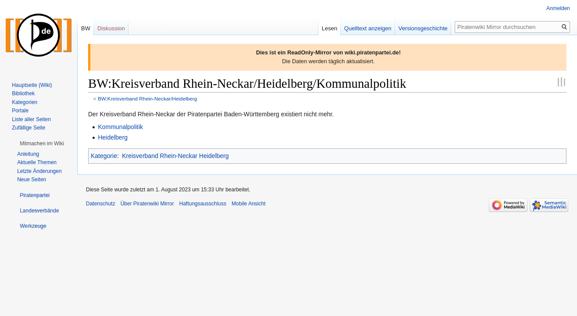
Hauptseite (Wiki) (32, 85)
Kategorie (104, 155)
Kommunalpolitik (120, 126)
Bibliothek (23, 93)
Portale (20, 111)
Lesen (329, 28)
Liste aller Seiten (31, 119)
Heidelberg (113, 137)
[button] (42, 143)
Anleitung (28, 154)
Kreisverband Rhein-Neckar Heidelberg (175, 155)
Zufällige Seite (28, 128)
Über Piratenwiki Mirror (147, 204)
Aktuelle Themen (37, 162)
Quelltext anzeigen (368, 28)
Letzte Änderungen (39, 171)
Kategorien (24, 102)
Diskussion (111, 28)
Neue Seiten (31, 179)
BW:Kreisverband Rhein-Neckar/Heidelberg (147, 98)
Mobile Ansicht (248, 204)
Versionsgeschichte (423, 28)
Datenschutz (100, 204)
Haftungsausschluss (202, 204)
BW (85, 28)
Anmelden (558, 8)
